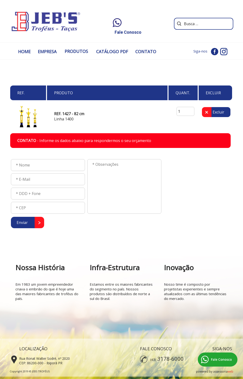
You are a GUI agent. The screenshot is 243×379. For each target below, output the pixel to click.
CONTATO (145, 51)
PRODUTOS (76, 51)
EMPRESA (47, 51)
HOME (24, 51)
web (230, 372)
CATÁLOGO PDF (112, 51)
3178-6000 (170, 358)
